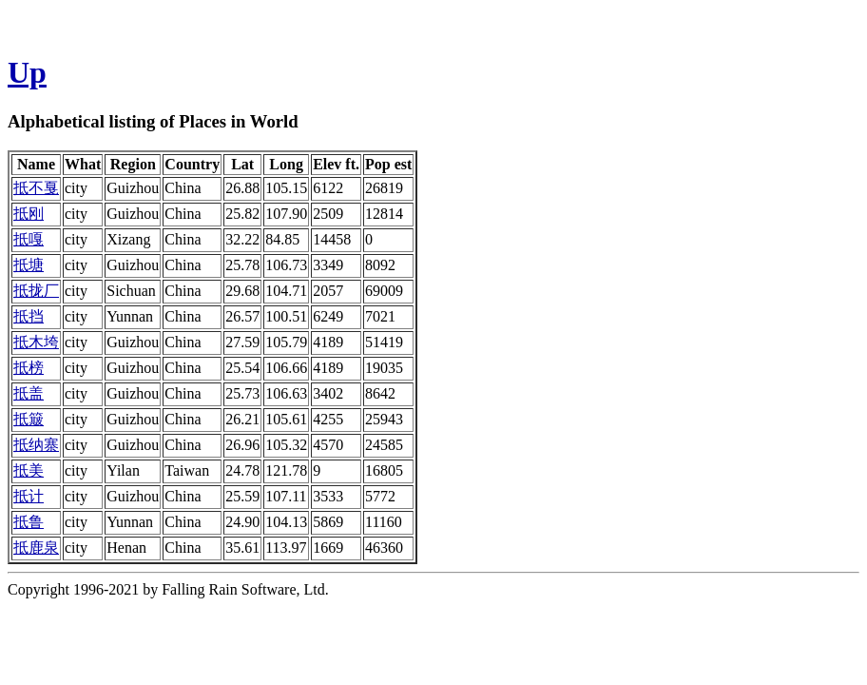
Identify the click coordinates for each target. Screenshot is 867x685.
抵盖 (28, 393)
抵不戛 (36, 188)
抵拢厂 (36, 291)
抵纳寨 (36, 445)
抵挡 (28, 316)
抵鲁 (28, 522)
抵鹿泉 (36, 547)
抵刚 (28, 214)
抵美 (28, 470)
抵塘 (28, 265)
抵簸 (28, 419)
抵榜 (28, 368)
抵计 (28, 496)
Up (27, 72)
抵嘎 (28, 239)
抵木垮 (36, 342)
